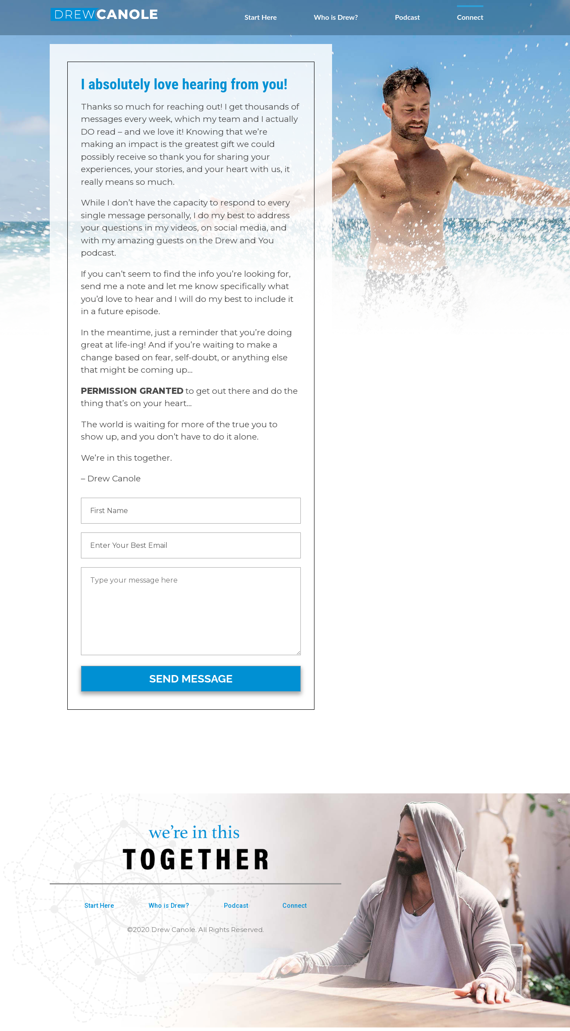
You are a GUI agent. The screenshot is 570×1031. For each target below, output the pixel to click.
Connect (470, 17)
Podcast (407, 17)
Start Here (261, 17)
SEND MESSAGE (191, 678)
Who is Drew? (336, 17)
